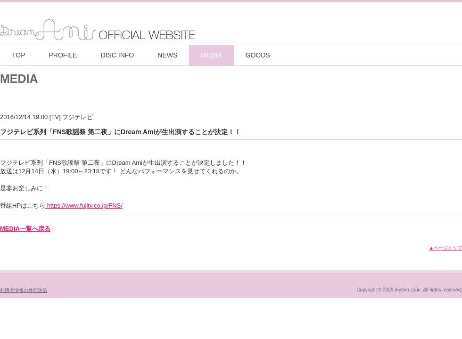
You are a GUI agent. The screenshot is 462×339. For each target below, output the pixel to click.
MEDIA (211, 55)
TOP (18, 55)
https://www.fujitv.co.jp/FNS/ (84, 205)
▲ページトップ (445, 247)
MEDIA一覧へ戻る (25, 228)
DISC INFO (117, 55)
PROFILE (63, 55)
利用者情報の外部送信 (23, 290)
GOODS (258, 55)
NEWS (167, 55)
